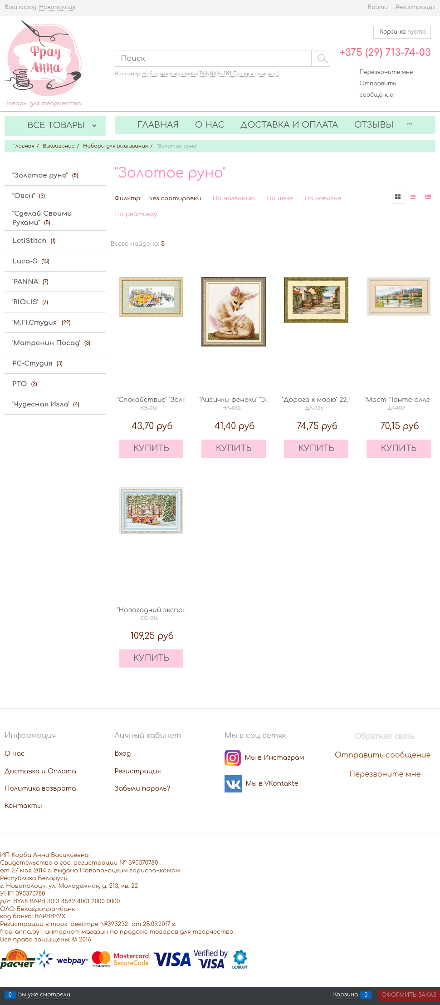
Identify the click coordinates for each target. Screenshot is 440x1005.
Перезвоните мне (386, 72)
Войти (378, 7)
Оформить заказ (408, 995)
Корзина (345, 995)
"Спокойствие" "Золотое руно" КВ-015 (180, 399)
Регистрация (415, 7)
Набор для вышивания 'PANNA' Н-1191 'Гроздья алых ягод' (210, 73)
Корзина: (402, 32)
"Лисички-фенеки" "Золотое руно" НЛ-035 (268, 399)
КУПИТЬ (151, 448)
